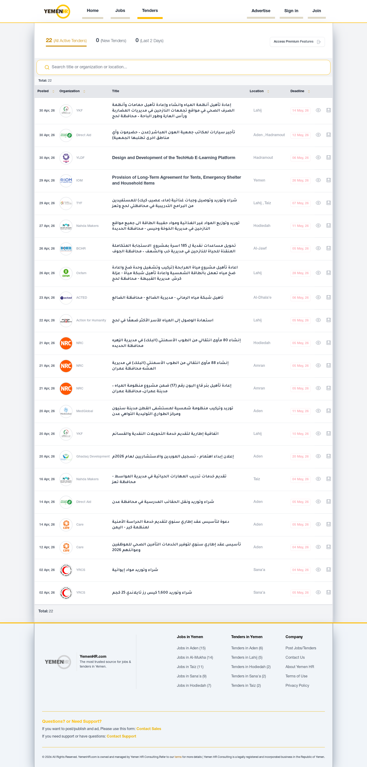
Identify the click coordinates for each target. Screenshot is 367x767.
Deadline (301, 91)
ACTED (81, 298)
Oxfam (81, 273)
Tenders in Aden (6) (247, 649)
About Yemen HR (300, 667)
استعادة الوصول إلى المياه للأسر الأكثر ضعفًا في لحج (162, 321)
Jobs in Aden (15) (191, 649)
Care (80, 525)
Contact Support (121, 737)
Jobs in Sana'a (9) (191, 677)
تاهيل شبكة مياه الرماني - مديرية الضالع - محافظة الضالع (168, 298)
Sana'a (259, 570)
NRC (79, 343)
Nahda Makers (87, 226)
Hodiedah (261, 226)
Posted (46, 91)
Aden (258, 135)
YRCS (80, 570)
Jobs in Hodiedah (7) (194, 686)
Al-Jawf (260, 249)
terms (178, 757)
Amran (259, 366)
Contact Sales (148, 729)
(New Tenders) (111, 41)
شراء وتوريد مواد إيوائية (135, 570)
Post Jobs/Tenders (301, 649)
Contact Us (295, 658)
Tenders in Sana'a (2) (248, 677)
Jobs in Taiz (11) (190, 667)
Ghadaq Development (93, 456)
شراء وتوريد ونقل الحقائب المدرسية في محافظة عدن (163, 502)
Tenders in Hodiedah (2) (251, 667)
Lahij (257, 111)
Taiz (267, 203)
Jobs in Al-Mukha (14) (195, 658)
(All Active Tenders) (66, 41)
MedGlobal (84, 411)
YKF (79, 111)
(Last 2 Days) (149, 41)
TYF (79, 203)
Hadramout (275, 135)
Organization (73, 91)
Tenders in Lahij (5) (246, 658)
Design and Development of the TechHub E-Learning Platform (173, 158)
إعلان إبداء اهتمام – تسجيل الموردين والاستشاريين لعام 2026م (173, 457)
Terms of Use (297, 677)
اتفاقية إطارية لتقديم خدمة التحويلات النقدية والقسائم (165, 434)
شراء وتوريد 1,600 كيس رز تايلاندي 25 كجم (152, 593)
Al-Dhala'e (262, 298)
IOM (79, 180)
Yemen (259, 181)
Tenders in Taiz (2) (246, 686)
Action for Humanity (91, 320)
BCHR (81, 249)
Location (260, 91)
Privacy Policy (297, 686)
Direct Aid (83, 135)
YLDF (80, 158)
